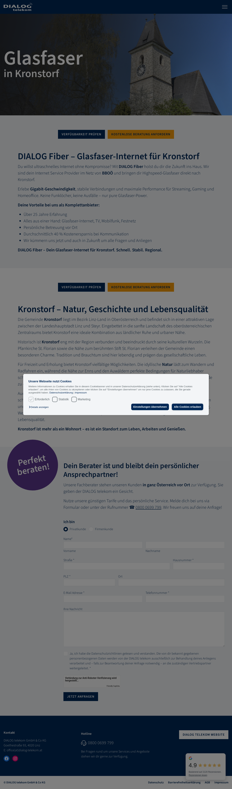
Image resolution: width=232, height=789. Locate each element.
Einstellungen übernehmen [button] (150, 406)
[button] (39, 407)
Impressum (81, 392)
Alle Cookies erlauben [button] (187, 406)
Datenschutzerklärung (61, 392)
